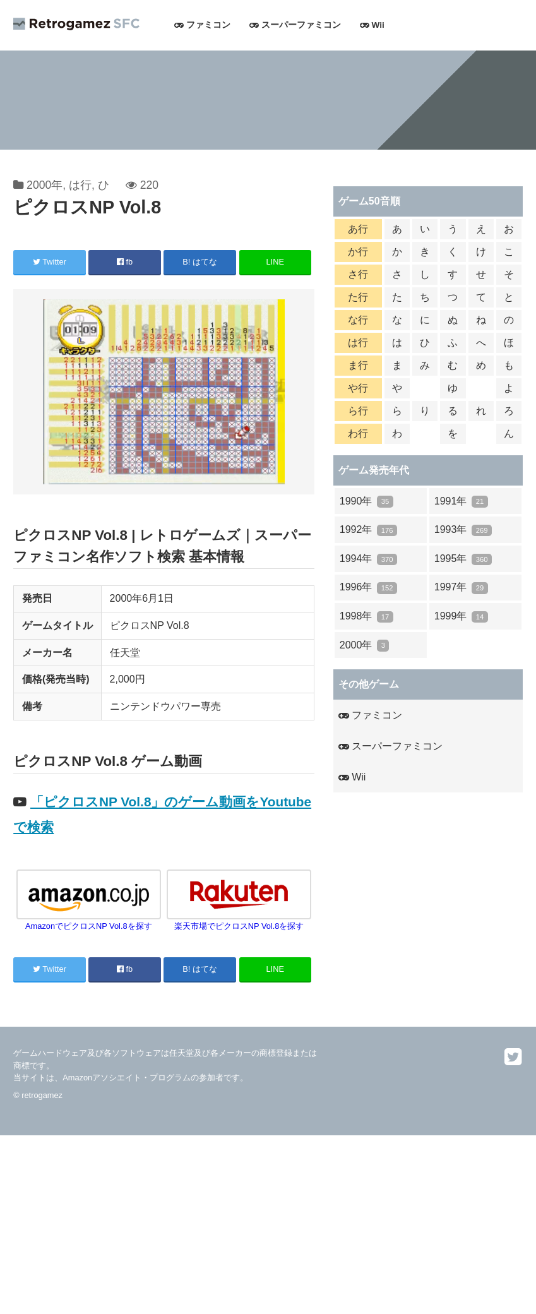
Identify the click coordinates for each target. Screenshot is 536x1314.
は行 (80, 185)
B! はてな (199, 261)
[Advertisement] (268, 1223)
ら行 (358, 410)
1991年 (461, 502)
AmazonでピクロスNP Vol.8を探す (88, 921)
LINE (275, 261)
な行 (358, 319)
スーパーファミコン (295, 25)
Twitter (49, 261)
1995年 (463, 559)
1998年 (366, 617)
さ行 (358, 274)
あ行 (358, 229)
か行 (358, 251)
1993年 (463, 530)
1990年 (366, 502)
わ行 (358, 433)
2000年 (45, 185)
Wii (372, 25)
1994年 (368, 559)
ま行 (358, 365)
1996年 (368, 588)
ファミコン (202, 25)
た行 (358, 297)
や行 (358, 388)
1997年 (461, 588)
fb (125, 261)
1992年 (368, 530)
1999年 (461, 617)
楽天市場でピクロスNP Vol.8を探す (239, 921)
